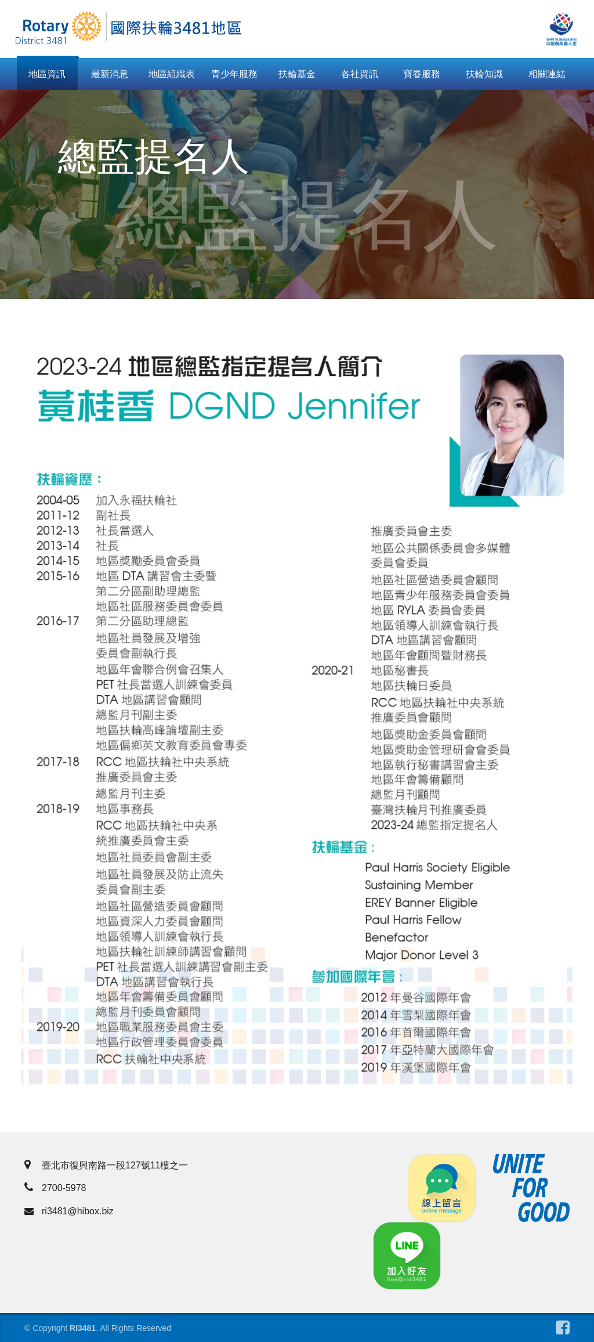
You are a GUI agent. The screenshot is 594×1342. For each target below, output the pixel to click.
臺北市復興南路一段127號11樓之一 (106, 1165)
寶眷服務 (421, 74)
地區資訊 (47, 74)
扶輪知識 (484, 74)
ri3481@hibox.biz (69, 1211)
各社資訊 (359, 74)
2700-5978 (55, 1188)
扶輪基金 (297, 74)
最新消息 (109, 74)
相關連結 (547, 74)
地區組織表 (171, 74)
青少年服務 (234, 74)
